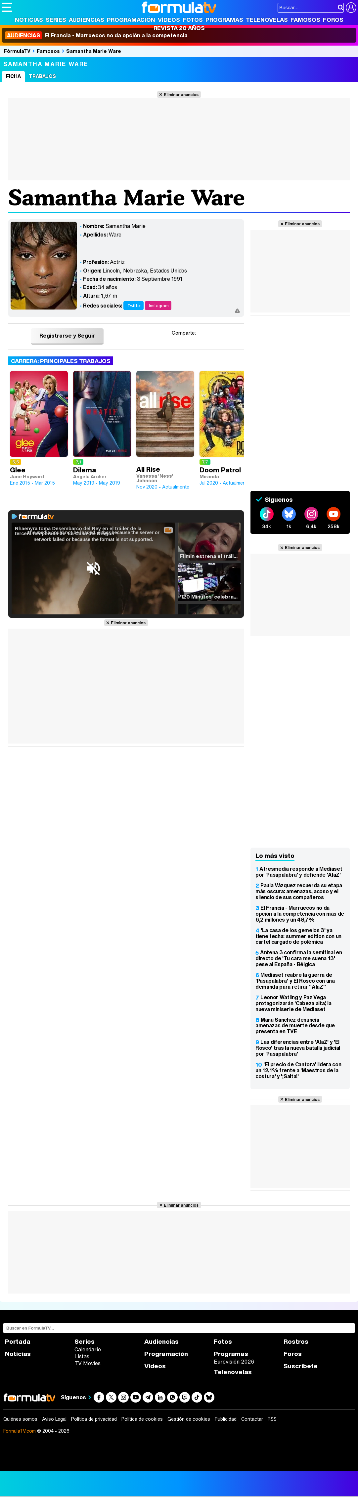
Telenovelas (267, 20)
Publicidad (226, 1419)
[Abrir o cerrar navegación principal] (7, 7)
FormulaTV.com (19, 1430)
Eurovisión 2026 (234, 1362)
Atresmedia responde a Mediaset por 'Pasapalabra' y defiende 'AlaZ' (298, 872)
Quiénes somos (20, 1419)
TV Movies (87, 1363)
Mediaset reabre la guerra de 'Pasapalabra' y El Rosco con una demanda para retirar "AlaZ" (295, 981)
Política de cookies (142, 1419)
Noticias (29, 20)
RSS (272, 1419)
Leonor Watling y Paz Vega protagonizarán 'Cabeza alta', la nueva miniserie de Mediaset (293, 1003)
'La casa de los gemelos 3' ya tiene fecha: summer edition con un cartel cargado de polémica (298, 936)
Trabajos (42, 76)
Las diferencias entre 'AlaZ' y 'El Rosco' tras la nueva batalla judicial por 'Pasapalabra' (297, 1048)
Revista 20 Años (179, 28)
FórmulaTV (17, 51)
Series (56, 20)
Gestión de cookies (188, 1419)
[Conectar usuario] (351, 7)
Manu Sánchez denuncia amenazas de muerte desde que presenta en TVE (295, 1026)
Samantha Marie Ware (93, 51)
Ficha (13, 76)
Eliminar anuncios (181, 94)
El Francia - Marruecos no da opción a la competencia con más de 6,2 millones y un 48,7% (299, 914)
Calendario (87, 1349)
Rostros (296, 1341)
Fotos (193, 20)
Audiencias (86, 20)
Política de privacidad (94, 1419)
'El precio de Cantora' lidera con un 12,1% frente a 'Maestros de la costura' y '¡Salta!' (298, 1070)
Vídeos (169, 20)
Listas (81, 1356)
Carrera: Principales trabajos (61, 361)
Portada (17, 1341)
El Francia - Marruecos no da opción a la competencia (96, 35)
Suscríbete (301, 1366)
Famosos (305, 20)
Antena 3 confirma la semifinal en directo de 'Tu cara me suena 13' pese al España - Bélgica (298, 958)
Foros (333, 20)
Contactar (252, 1419)
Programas (224, 20)
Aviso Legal (54, 1419)
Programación (131, 20)
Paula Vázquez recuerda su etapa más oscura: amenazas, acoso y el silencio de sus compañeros (298, 891)
